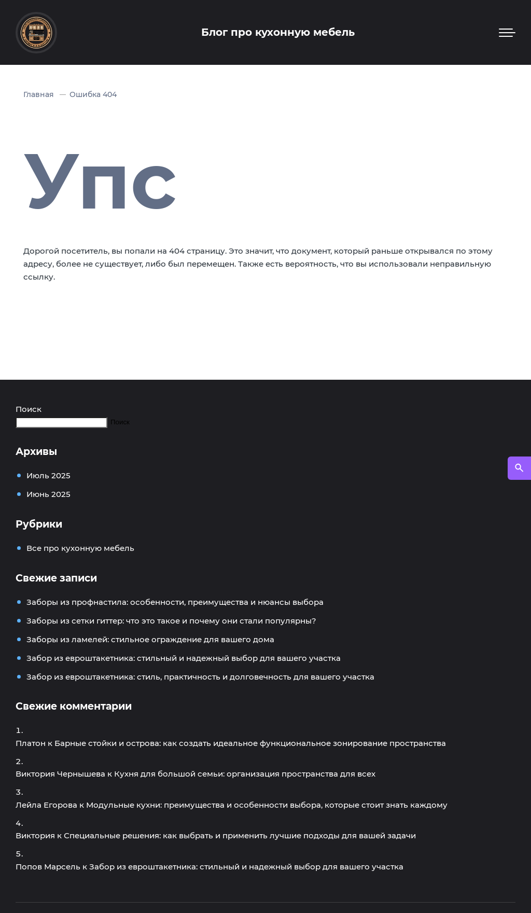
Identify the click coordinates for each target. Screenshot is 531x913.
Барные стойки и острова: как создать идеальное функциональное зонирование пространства (250, 743)
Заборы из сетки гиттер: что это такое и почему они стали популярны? (171, 621)
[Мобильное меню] (507, 33)
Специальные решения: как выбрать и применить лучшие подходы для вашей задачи (240, 835)
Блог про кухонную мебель (278, 32)
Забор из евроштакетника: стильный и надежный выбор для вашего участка (183, 658)
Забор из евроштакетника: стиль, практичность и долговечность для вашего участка (200, 677)
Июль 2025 (48, 475)
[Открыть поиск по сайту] (519, 468)
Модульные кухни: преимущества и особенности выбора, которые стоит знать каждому (267, 805)
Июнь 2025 (48, 494)
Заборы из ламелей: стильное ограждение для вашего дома (150, 639)
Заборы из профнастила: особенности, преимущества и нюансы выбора (175, 602)
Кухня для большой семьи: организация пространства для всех (244, 774)
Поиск (28, 409)
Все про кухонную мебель (80, 548)
